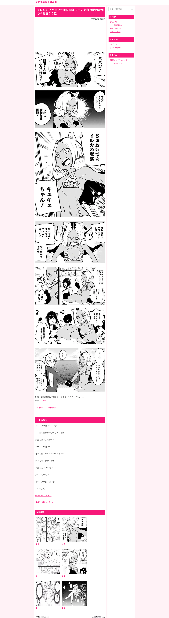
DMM (43, 400)
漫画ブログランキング (118, 60)
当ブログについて (117, 44)
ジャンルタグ (115, 32)
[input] (121, 9)
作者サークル (115, 28)
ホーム (84, 601)
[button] (132, 9)
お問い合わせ (115, 48)
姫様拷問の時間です (45, 502)
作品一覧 (113, 22)
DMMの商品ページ (43, 496)
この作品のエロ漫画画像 (46, 407)
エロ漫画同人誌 (116, 25)
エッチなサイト (116, 63)
